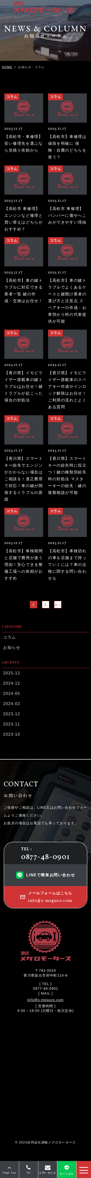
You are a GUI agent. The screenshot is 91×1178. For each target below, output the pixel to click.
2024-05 (11, 693)
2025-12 (11, 673)
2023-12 (11, 714)
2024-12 (11, 683)
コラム (9, 637)
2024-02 (11, 704)
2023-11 (11, 724)
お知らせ (11, 647)
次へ (58, 604)
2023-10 (11, 734)
